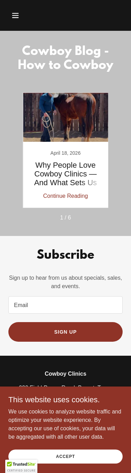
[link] (66, 150)
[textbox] (65, 305)
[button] (21, 15)
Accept (65, 456)
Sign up (65, 332)
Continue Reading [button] (65, 196)
